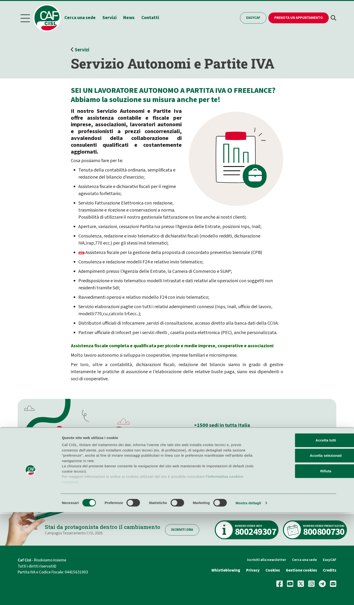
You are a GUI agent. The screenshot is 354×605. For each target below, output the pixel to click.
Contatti (154, 17)
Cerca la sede (212, 460)
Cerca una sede (83, 17)
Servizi (113, 17)
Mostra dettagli (248, 596)
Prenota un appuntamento (298, 17)
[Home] (50, 17)
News (133, 17)
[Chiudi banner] (346, 528)
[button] (333, 17)
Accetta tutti (302, 533)
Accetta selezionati (302, 548)
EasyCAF (253, 17)
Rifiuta (302, 564)
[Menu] (25, 17)
